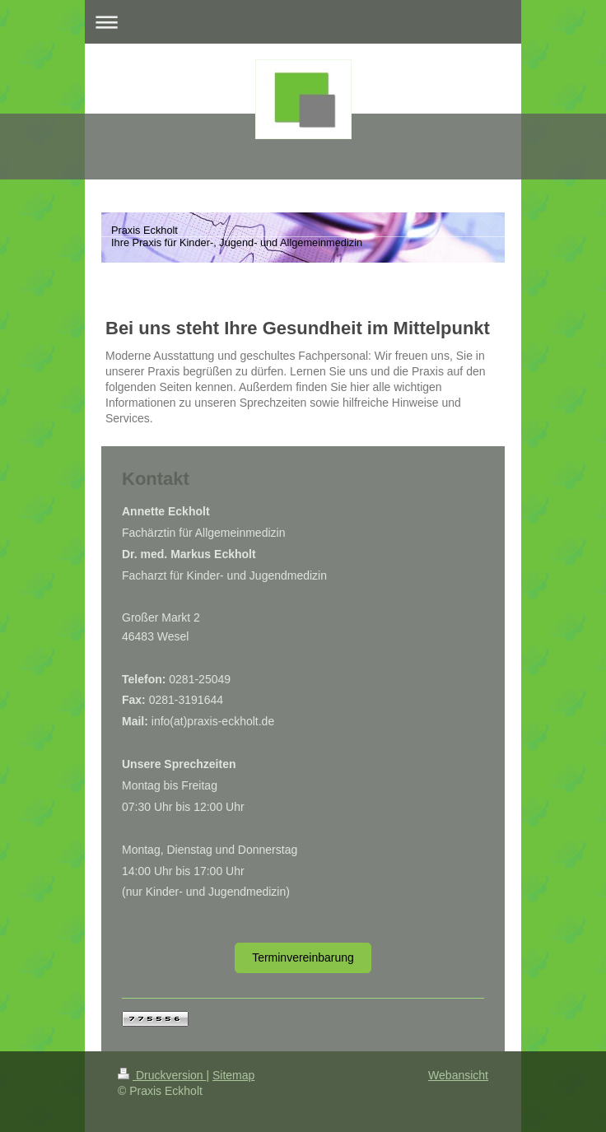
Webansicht (458, 1075)
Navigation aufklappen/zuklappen (303, 22)
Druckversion (162, 1075)
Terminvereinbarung (303, 957)
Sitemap (233, 1075)
